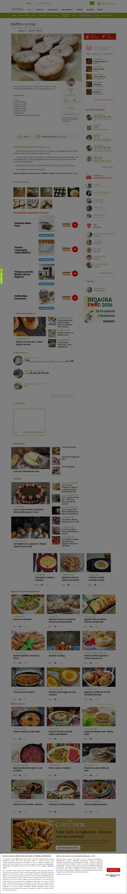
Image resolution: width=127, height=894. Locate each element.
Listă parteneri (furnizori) (64, 874)
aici (39, 881)
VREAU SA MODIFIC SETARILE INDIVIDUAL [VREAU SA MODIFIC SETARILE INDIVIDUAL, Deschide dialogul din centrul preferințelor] (113, 875)
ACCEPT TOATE (113, 870)
